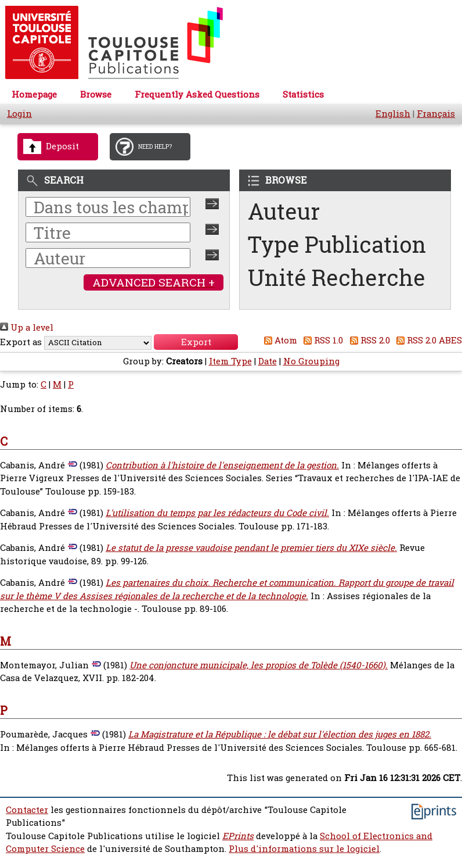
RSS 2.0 (367, 340)
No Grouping (311, 361)
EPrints (238, 836)
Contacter (27, 810)
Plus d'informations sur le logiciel (304, 849)
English (393, 114)
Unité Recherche (336, 277)
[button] (196, 342)
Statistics (303, 94)
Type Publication (337, 244)
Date (267, 361)
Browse (95, 94)
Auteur (284, 211)
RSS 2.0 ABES (427, 340)
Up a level (26, 327)
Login (19, 114)
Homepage (34, 94)
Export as (21, 342)
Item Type (230, 361)
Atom (278, 340)
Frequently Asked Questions (197, 94)
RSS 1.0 (321, 340)
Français (436, 114)
